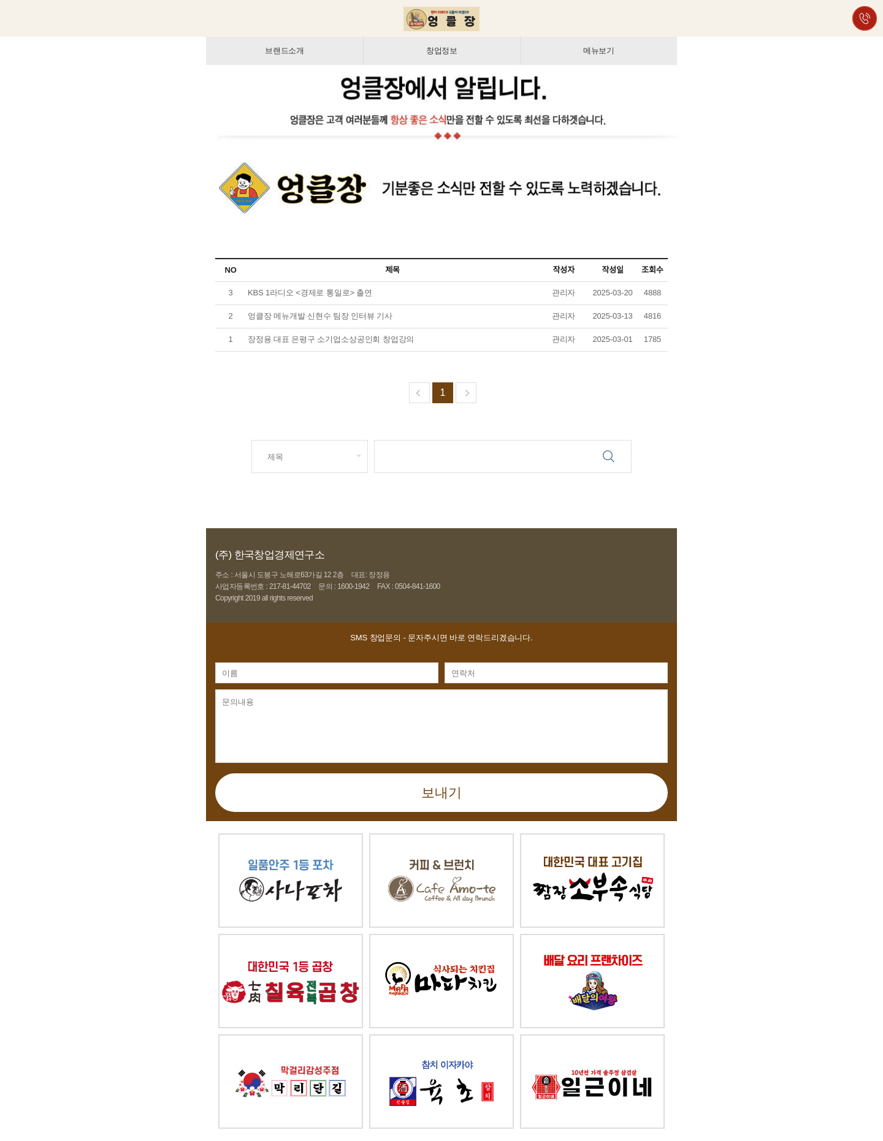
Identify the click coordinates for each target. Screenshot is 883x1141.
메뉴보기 (598, 50)
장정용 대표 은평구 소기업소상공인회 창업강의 (331, 339)
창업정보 (441, 50)
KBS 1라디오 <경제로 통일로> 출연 (310, 292)
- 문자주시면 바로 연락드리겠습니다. (441, 637)
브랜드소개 (284, 50)
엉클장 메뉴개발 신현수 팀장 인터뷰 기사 (321, 315)
